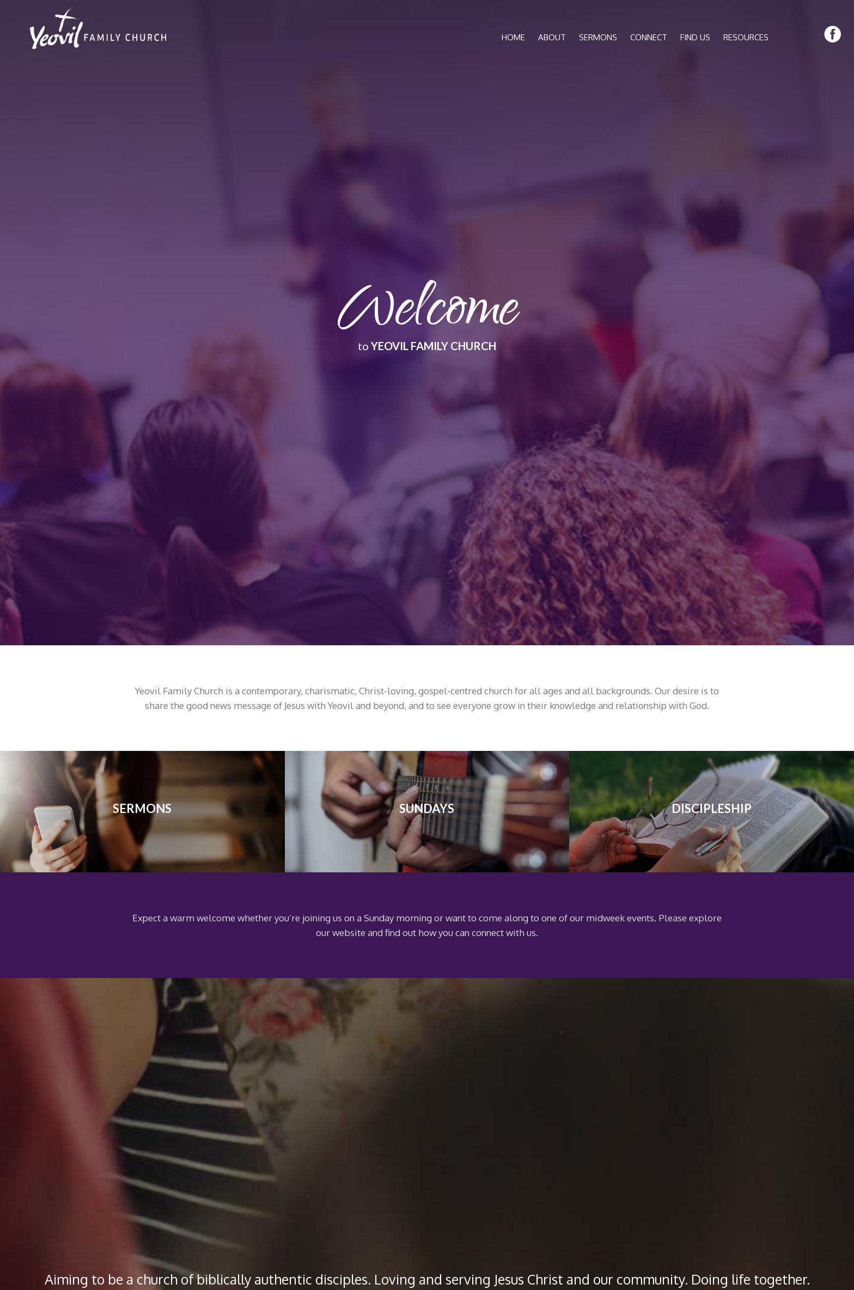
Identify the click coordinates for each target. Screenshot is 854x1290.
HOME (513, 37)
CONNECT (648, 37)
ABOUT (552, 37)
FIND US (695, 37)
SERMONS (598, 37)
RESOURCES (745, 37)
